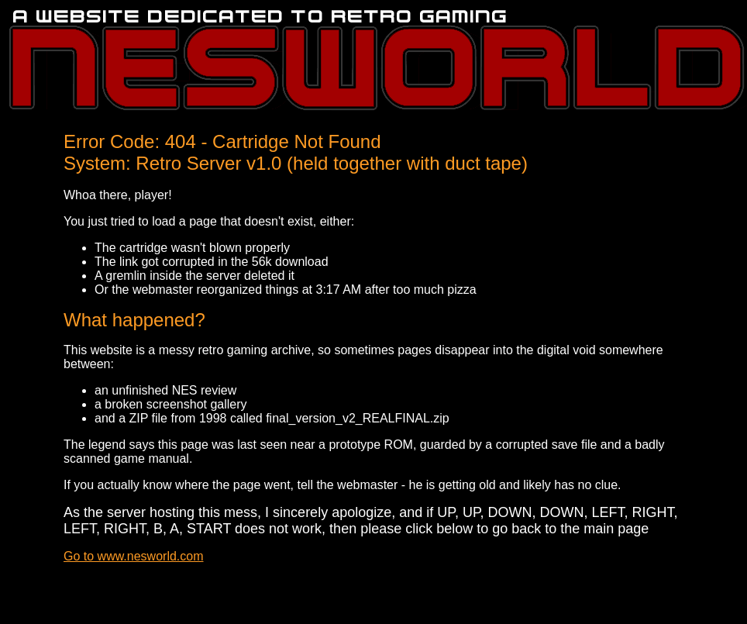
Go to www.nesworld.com (134, 556)
